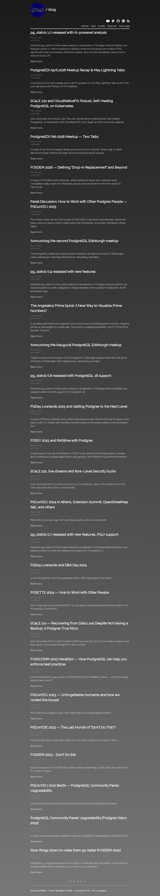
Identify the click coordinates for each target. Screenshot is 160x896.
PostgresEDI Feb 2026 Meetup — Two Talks (64, 137)
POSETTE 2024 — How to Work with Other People (69, 592)
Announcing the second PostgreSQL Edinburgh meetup (74, 241)
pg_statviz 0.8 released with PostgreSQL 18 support (70, 376)
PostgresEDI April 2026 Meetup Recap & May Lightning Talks (77, 70)
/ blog (43, 10)
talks (93, 26)
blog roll (112, 26)
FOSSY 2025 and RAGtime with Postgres (61, 440)
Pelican (43, 891)
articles (85, 26)
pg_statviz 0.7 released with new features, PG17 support (74, 534)
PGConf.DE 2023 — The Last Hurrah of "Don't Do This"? (72, 727)
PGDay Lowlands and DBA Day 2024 (58, 565)
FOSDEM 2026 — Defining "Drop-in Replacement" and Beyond (78, 167)
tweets (101, 26)
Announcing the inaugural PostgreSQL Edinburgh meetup (76, 345)
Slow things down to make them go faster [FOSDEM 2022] (75, 850)
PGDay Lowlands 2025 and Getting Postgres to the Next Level (78, 406)
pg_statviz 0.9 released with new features (62, 272)
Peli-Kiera (59, 891)
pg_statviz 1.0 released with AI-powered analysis (68, 32)
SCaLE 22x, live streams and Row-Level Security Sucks (73, 471)
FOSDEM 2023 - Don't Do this (53, 755)
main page (124, 26)
